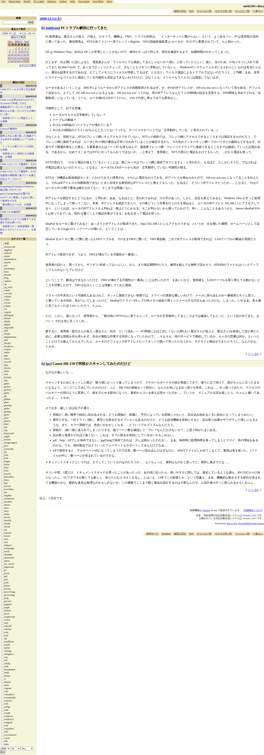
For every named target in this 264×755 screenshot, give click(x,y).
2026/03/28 (31, 125)
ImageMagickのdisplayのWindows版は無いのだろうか (17, 188)
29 (15, 61)
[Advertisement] (197, 547)
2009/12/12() (50, 19)
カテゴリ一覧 (18, 239)
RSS (191, 11)
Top (3, 1)
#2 (43, 364)
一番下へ (258, 11)
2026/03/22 (31, 215)
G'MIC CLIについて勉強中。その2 (18, 171)
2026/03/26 (31, 160)
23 (18, 58)
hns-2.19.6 (232, 523)
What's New (14, 1)
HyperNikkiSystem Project (251, 523)
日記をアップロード (11, 179)
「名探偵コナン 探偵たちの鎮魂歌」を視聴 (17, 155)
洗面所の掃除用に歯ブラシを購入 (18, 175)
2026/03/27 (31, 132)
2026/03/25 (31, 167)
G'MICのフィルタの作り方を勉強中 (17, 91)
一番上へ (258, 533)
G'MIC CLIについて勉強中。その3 (18, 164)
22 (15, 58)
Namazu (206, 510)
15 (15, 54)
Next (26, 41)
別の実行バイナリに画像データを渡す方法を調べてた (18, 221)
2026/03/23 (31, 208)
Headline (166, 533)
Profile (27, 1)
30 (18, 61)
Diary (109, 1)
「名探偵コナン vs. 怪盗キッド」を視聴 (17, 120)
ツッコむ (253, 353)
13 (9, 54)
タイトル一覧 (204, 11)
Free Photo (98, 1)
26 (28, 58)
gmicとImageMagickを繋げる (15, 193)
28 (12, 61)
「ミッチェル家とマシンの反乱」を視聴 (18, 148)
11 (24, 51)
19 (28, 54)
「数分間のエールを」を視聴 (15, 204)
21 (12, 58)
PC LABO (39, 1)
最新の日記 (180, 11)
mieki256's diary (253, 6)
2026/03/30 (31, 85)
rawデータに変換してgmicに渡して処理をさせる (17, 199)
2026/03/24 (31, 182)
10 (21, 51)
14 (12, 54)
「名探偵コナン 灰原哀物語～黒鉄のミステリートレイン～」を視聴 (18, 229)
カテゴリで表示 (27, 65)
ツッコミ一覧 (242, 11)
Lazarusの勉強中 (8, 128)
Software (51, 1)
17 (21, 54)
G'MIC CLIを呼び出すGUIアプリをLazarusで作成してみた (17, 102)
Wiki (72, 1)
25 (24, 58)
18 (24, 54)
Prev (10, 41)
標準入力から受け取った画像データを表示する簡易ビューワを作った (18, 139)
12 (28, 51)
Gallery (63, 1)
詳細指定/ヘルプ (253, 510)
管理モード (152, 533)
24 (21, 58)
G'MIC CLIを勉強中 (10, 211)
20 (9, 58)
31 (21, 61)
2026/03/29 (31, 96)
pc (48, 364)
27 (9, 61)
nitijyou (53, 28)
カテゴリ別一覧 (223, 11)
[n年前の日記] (73, 19)
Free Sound (83, 1)
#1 (43, 28)
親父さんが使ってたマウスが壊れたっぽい (18, 113)
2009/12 (18, 41)
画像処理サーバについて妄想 (15, 107)
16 (18, 54)
